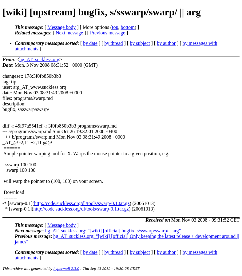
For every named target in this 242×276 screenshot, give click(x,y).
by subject (140, 43)
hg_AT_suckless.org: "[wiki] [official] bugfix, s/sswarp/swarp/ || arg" (113, 230)
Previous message (107, 32)
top (115, 27)
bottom (127, 27)
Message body (61, 27)
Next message (69, 32)
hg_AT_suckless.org (39, 59)
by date (90, 43)
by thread (114, 43)
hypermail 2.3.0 (66, 268)
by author (166, 43)
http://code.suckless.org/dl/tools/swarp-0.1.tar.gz (81, 203)
